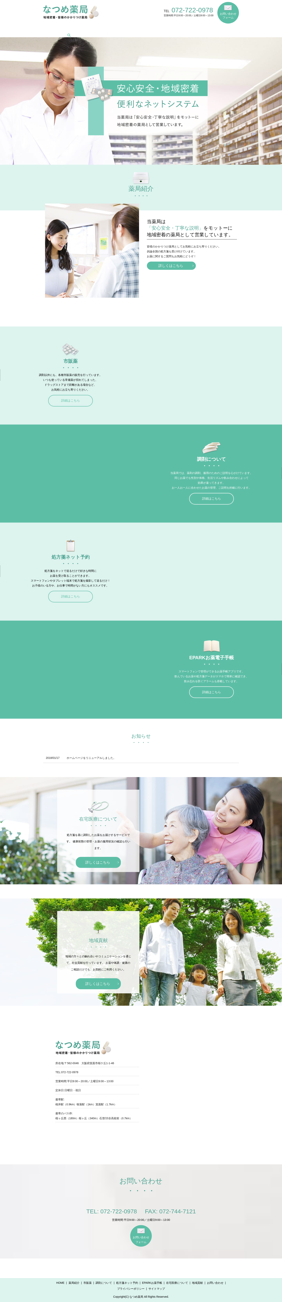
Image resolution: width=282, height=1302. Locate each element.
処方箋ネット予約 (136, 29)
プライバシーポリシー (131, 1288)
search (236, 29)
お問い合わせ (215, 1282)
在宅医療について (194, 29)
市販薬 (88, 29)
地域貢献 (219, 29)
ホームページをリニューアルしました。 (91, 757)
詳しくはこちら (170, 266)
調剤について (108, 29)
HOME (52, 29)
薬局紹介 (70, 29)
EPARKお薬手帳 (165, 29)
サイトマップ (156, 1288)
